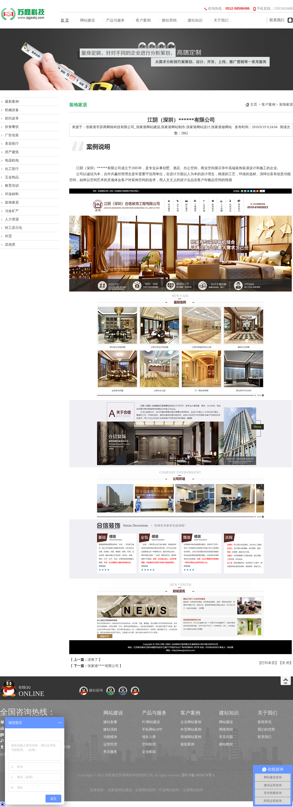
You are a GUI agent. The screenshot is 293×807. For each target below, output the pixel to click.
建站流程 (110, 729)
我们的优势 (266, 729)
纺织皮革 (12, 118)
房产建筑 (12, 152)
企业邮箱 (149, 752)
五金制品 (12, 177)
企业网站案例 (190, 722)
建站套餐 (110, 722)
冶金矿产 (12, 211)
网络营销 (226, 729)
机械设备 (12, 110)
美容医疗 (12, 143)
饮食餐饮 (12, 127)
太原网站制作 (192, 790)
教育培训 (12, 186)
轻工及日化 (13, 228)
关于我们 (221, 20)
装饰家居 (12, 202)
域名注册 (149, 737)
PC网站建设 (151, 722)
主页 (253, 104)
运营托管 (110, 744)
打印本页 (268, 663)
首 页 (65, 20)
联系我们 (277, 20)
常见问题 (226, 737)
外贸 (8, 236)
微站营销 (169, 20)
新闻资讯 (264, 722)
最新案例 (12, 101)
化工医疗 (12, 169)
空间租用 (149, 744)
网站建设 (87, 20)
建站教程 (226, 744)
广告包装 (12, 135)
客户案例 (143, 20)
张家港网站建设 (120, 790)
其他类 (10, 244)
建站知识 (195, 20)
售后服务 (110, 752)
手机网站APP (152, 729)
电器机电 (12, 160)
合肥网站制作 (145, 790)
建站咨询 (91, 690)
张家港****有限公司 (103, 666)
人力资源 (12, 219)
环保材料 (12, 194)
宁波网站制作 (168, 790)
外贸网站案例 (190, 729)
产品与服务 (115, 20)
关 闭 (286, 663)
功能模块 (110, 737)
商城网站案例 (190, 737)
